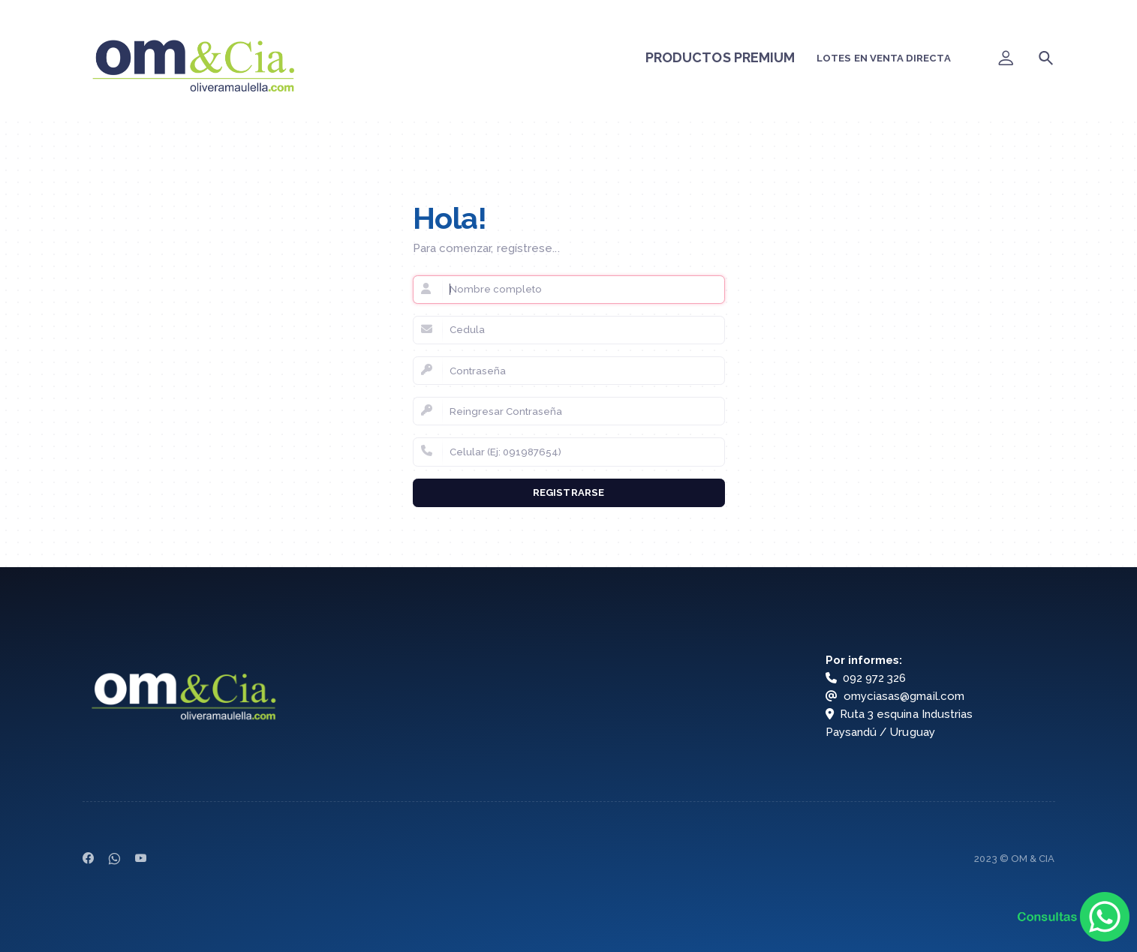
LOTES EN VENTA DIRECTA (883, 58)
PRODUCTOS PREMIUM (720, 57)
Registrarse (568, 492)
